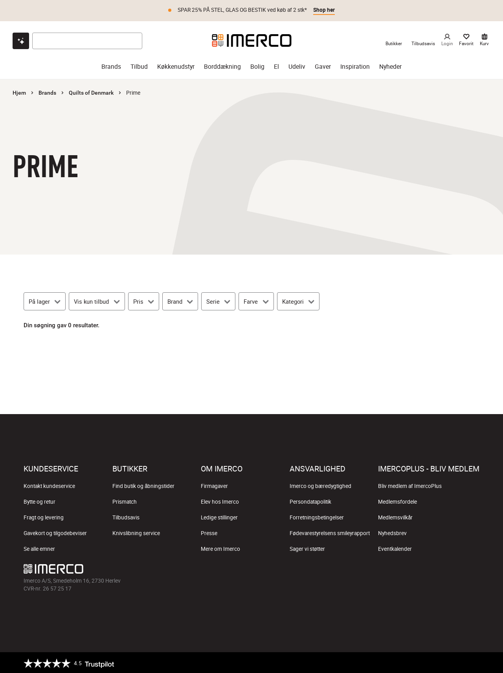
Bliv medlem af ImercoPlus (410, 484)
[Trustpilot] (69, 662)
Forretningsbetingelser (317, 516)
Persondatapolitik (310, 500)
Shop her (324, 9)
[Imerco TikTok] (435, 569)
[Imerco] (251, 39)
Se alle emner (39, 547)
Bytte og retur (39, 500)
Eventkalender (395, 547)
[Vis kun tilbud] (97, 300)
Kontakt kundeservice (49, 484)
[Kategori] (298, 300)
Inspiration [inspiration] (355, 65)
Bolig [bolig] (257, 65)
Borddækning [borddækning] (222, 65)
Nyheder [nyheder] (390, 65)
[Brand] (180, 300)
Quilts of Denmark (91, 91)
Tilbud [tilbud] (139, 65)
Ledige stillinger (219, 516)
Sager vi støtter (307, 547)
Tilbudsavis (126, 516)
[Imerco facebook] (397, 569)
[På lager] (45, 300)
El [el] (276, 65)
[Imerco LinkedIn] (473, 569)
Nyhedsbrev (392, 531)
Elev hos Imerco (220, 500)
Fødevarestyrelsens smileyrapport (330, 531)
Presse (209, 531)
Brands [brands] (111, 65)
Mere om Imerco (220, 547)
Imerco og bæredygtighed (320, 484)
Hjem (19, 91)
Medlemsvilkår (395, 516)
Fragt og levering (44, 516)
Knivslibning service (136, 531)
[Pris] (143, 300)
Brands (47, 91)
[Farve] (256, 300)
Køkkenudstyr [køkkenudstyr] (176, 65)
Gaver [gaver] (323, 65)
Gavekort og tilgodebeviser (55, 531)
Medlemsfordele (397, 500)
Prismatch (124, 500)
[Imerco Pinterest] (454, 569)
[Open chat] (21, 39)
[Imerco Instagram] (416, 569)
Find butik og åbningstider (143, 484)
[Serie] (218, 300)
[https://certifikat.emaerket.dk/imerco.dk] (472, 662)
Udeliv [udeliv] (296, 65)
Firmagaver (214, 484)
